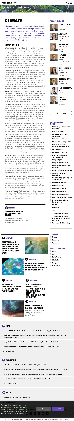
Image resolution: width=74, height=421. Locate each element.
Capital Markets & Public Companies (60, 135)
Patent (54, 205)
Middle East (56, 260)
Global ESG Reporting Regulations (59, 174)
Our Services (10, 7)
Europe (54, 263)
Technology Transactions (60, 213)
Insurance (55, 240)
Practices (19, 7)
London (60, 92)
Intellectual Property (59, 188)
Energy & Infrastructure (60, 163)
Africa (54, 251)
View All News (8, 351)
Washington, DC (63, 62)
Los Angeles (61, 104)
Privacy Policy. (23, 409)
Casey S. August (64, 25)
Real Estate (56, 207)
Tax (53, 210)
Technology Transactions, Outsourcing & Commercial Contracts (61, 218)
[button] (67, 3)
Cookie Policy (11, 409)
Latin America (56, 257)
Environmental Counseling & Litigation (61, 166)
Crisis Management (58, 149)
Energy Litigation (57, 160)
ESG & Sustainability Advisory (62, 170)
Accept (58, 409)
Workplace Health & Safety (61, 223)
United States (56, 266)
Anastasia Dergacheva (63, 35)
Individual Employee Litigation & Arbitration (62, 179)
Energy (54, 237)
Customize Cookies (43, 409)
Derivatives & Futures (59, 152)
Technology (56, 243)
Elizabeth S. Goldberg (63, 45)
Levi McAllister (64, 79)
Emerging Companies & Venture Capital (59, 156)
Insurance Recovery (58, 185)
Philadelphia (61, 29)
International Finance (59, 191)
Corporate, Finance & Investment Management (60, 146)
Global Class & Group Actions (61, 142)
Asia (53, 254)
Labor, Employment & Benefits (62, 197)
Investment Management (60, 194)
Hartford (60, 64)
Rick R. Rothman (62, 98)
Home (3, 7)
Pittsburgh (61, 51)
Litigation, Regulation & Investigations (60, 201)
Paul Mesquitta (65, 88)
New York (61, 75)
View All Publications (11, 384)
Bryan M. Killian (62, 56)
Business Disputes (58, 131)
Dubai (60, 41)
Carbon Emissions (58, 139)
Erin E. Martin (64, 68)
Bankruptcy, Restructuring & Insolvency (61, 128)
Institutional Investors (59, 182)
